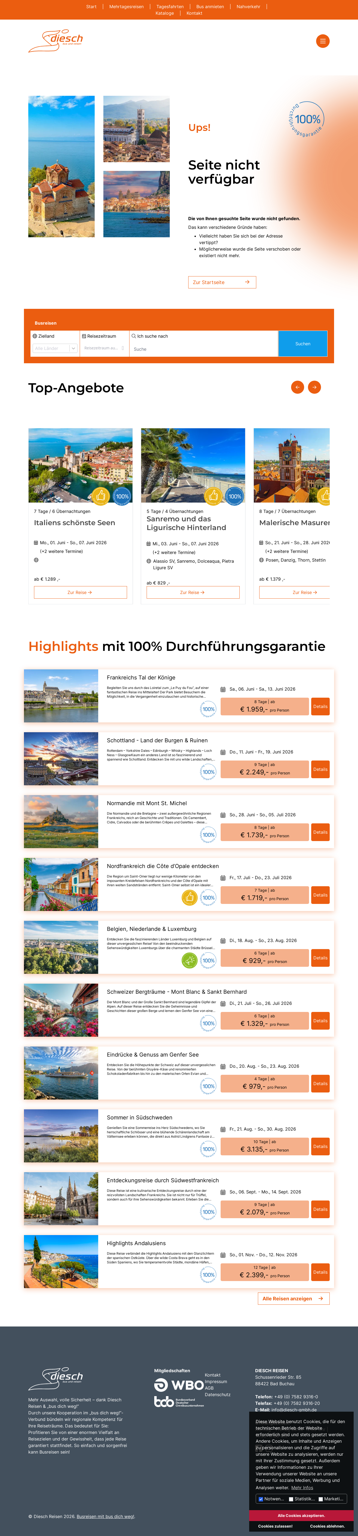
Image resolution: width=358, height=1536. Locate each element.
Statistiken (302, 1498)
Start (92, 6)
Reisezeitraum (99, 336)
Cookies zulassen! (275, 1526)
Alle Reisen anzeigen (287, 1298)
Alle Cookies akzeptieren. (301, 1515)
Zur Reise (80, 592)
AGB (209, 1388)
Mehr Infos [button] (302, 1487)
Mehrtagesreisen (127, 6)
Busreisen (46, 323)
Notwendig (273, 1498)
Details (320, 706)
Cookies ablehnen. (327, 1526)
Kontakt (194, 13)
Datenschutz (218, 1394)
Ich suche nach (150, 336)
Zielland (43, 336)
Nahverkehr (249, 6)
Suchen (302, 343)
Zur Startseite (222, 282)
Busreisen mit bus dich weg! (105, 1516)
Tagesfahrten (170, 6)
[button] (297, 387)
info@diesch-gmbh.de (294, 1409)
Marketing (332, 1498)
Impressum (216, 1381)
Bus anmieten (210, 6)
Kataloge (165, 13)
